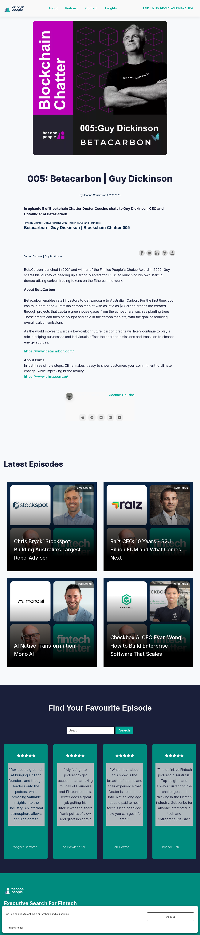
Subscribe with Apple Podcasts (165, 253)
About (53, 8)
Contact (91, 8)
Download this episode (172, 253)
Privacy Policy (15, 927)
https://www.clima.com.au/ (46, 376)
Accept (170, 916)
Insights (111, 8)
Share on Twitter (149, 253)
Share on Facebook (142, 253)
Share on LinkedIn (157, 253)
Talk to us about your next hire (167, 8)
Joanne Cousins (122, 395)
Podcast (71, 8)
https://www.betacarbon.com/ (49, 351)
